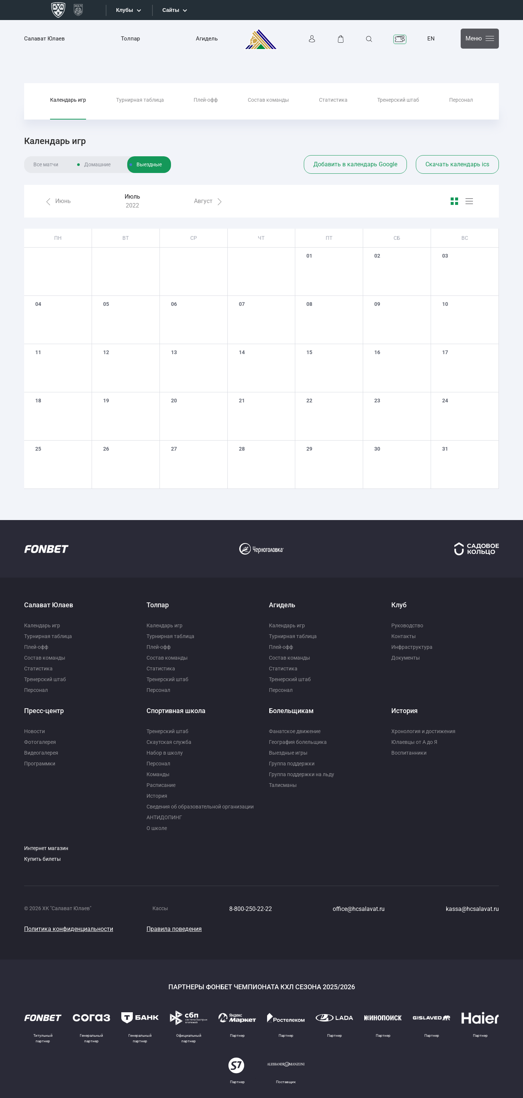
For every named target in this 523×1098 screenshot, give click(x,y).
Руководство (407, 625)
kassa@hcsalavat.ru (472, 908)
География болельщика (298, 742)
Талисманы (283, 785)
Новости (34, 731)
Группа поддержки (292, 764)
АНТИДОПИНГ (164, 817)
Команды (158, 774)
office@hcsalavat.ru (359, 908)
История (157, 796)
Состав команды (268, 100)
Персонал (461, 100)
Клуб (399, 605)
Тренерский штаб (398, 100)
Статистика (333, 100)
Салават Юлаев (44, 38)
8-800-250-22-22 (250, 908)
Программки (39, 764)
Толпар (130, 38)
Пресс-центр (44, 711)
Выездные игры (288, 753)
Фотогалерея (40, 742)
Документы (405, 658)
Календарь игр (68, 100)
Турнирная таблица (140, 100)
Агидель (207, 38)
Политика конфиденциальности (68, 928)
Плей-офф (206, 100)
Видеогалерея (41, 753)
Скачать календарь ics (457, 164)
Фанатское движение (294, 731)
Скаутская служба (169, 742)
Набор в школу (165, 753)
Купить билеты (42, 859)
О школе (157, 828)
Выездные (149, 164)
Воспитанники (409, 753)
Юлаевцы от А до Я (414, 742)
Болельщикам (291, 711)
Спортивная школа (176, 711)
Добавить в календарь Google (355, 164)
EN (431, 38)
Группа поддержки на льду (301, 774)
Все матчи (45, 164)
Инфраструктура (411, 647)
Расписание (161, 785)
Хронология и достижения (423, 731)
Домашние (97, 164)
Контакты (403, 636)
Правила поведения (174, 928)
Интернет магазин (46, 848)
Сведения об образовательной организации (200, 807)
